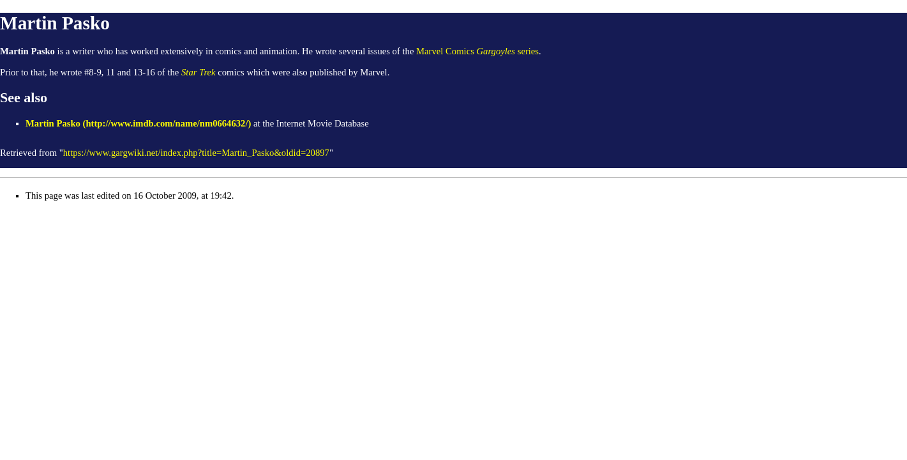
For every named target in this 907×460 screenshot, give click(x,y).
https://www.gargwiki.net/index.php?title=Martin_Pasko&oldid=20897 (196, 153)
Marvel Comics (445, 51)
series (508, 51)
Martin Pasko (53, 123)
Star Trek (198, 72)
